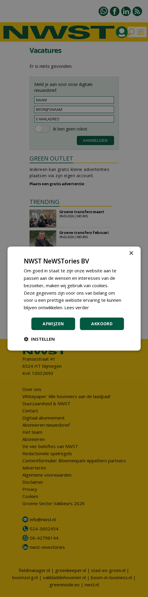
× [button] (131, 253)
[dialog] (74, 298)
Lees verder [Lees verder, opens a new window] (77, 307)
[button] (39, 339)
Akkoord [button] (102, 323)
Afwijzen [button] (53, 323)
